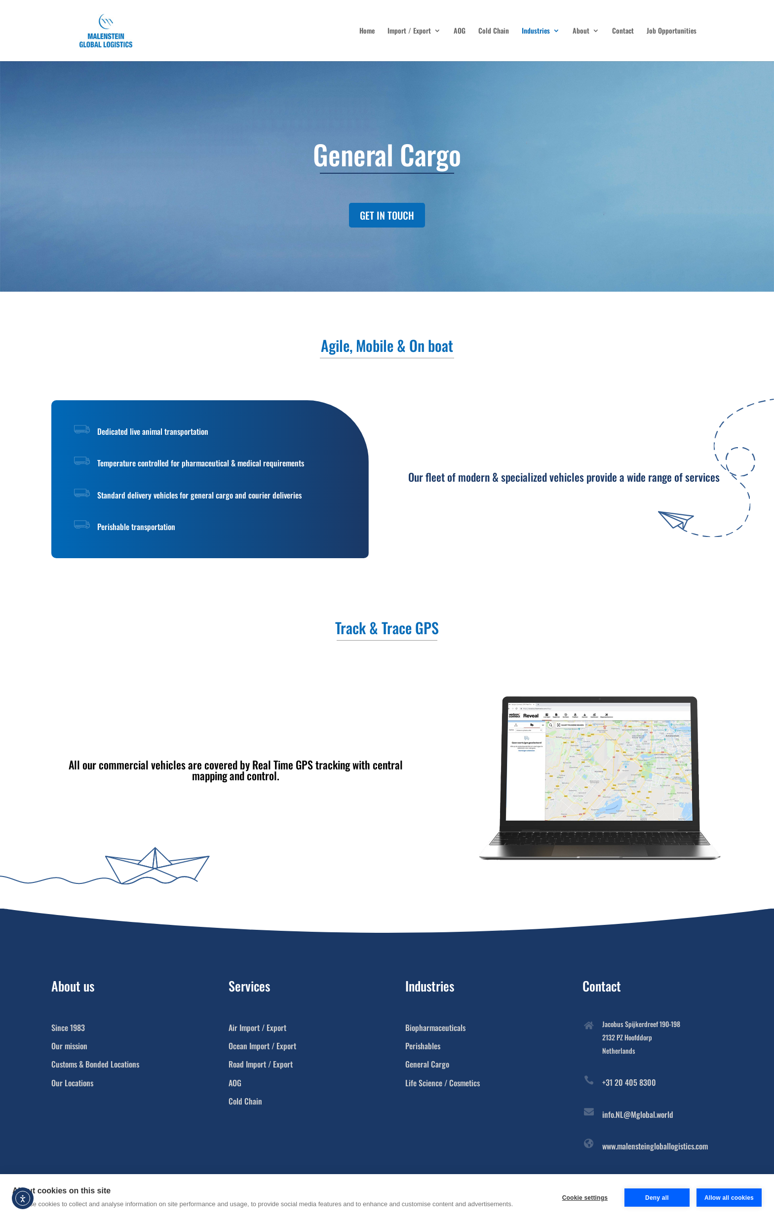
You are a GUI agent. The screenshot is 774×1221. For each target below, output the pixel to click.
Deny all (657, 1197)
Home (367, 31)
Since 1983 (68, 1027)
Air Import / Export (257, 1027)
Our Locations (72, 1083)
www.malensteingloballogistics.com (655, 1146)
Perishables (422, 1046)
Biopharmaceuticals (435, 1027)
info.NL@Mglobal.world (637, 1114)
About (581, 31)
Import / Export (409, 31)
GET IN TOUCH (387, 215)
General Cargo (427, 1064)
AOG (459, 31)
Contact (623, 31)
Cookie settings (585, 1197)
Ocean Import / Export (262, 1046)
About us (72, 985)
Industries (536, 31)
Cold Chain (493, 31)
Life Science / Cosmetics (442, 1083)
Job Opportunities (672, 31)
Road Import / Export (261, 1064)
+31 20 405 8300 (629, 1082)
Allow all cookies (729, 1197)
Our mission (69, 1046)
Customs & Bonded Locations (95, 1064)
